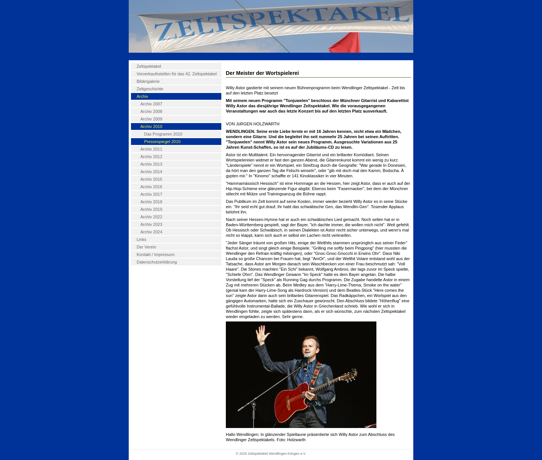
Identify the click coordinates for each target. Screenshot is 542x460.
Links (141, 239)
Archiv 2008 (151, 111)
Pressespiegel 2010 (162, 141)
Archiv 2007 (151, 104)
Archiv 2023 (151, 224)
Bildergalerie (148, 81)
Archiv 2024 (151, 232)
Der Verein (146, 247)
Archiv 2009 (151, 119)
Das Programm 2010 (163, 134)
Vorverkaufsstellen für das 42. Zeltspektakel (177, 74)
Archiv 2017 (151, 194)
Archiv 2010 (151, 126)
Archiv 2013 (151, 164)
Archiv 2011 (151, 149)
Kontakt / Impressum (156, 254)
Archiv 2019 (151, 209)
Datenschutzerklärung (157, 262)
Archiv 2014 (151, 171)
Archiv (142, 96)
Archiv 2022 (151, 217)
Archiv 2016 (151, 186)
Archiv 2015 (151, 179)
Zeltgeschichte (150, 89)
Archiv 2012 (151, 156)
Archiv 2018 (151, 202)
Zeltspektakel (149, 66)
